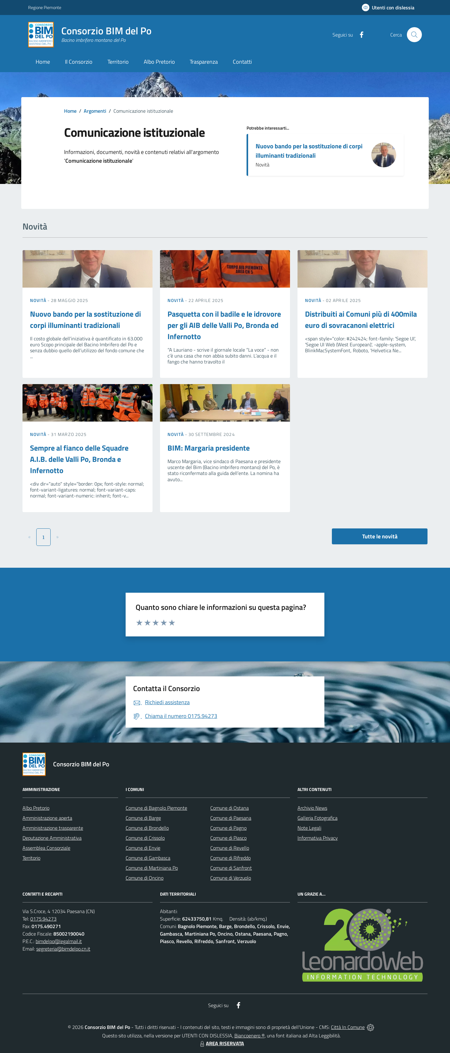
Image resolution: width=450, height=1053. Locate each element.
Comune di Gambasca (148, 858)
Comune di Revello (229, 848)
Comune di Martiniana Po (152, 868)
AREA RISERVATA (221, 1043)
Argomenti (95, 111)
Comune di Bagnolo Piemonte (156, 808)
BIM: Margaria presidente (209, 447)
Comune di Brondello (147, 828)
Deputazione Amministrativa (52, 838)
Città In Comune (348, 1027)
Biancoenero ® (249, 1035)
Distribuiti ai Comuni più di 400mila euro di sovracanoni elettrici (361, 319)
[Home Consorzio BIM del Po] (90, 34)
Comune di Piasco (228, 838)
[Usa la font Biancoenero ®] (388, 7)
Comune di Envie (143, 848)
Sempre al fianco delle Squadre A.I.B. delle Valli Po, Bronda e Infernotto (79, 459)
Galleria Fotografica (318, 818)
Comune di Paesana (230, 818)
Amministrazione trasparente (52, 828)
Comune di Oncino (144, 878)
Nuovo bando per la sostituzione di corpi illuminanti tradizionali (309, 150)
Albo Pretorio (35, 808)
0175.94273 (43, 918)
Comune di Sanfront (231, 868)
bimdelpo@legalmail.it (59, 941)
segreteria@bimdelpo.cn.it (63, 948)
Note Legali (309, 828)
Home (70, 111)
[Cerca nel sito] (414, 34)
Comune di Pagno (228, 828)
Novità (39, 300)
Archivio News (312, 808)
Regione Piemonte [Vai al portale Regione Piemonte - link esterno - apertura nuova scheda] (44, 7)
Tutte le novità (380, 536)
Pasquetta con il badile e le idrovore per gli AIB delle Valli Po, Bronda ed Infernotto (224, 325)
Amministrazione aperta (47, 818)
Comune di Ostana (229, 808)
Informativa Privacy (318, 838)
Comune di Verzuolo (230, 878)
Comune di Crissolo (145, 838)
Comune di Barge (143, 818)
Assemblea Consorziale (46, 848)
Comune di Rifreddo (230, 858)
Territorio (31, 858)
